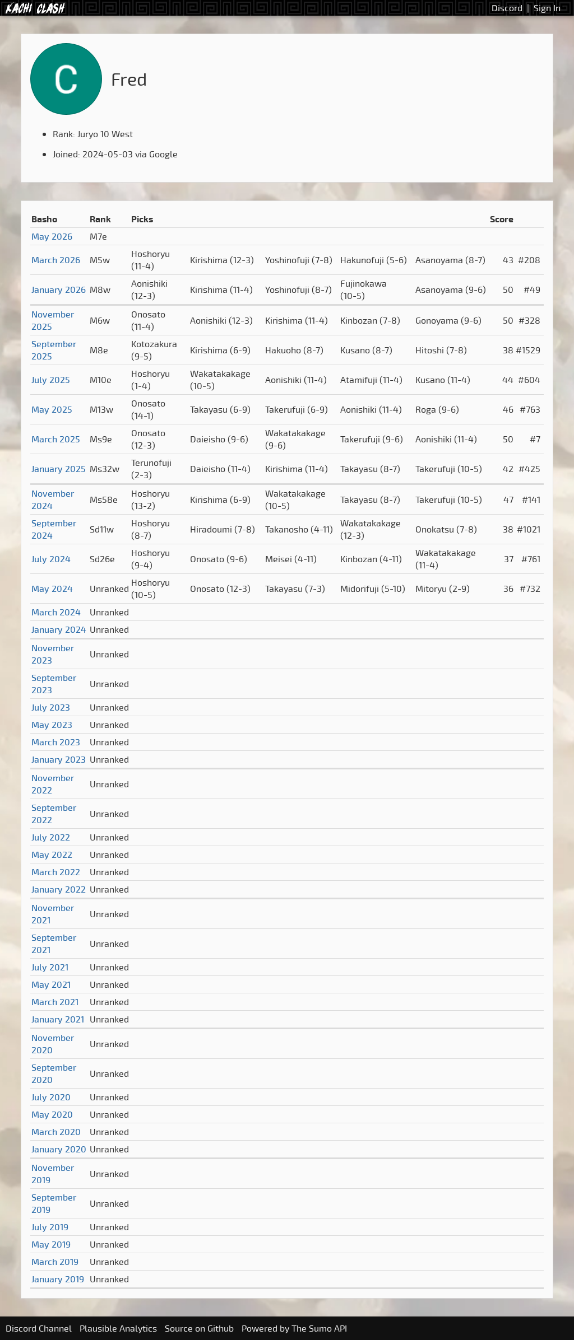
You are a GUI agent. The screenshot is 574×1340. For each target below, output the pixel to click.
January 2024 (58, 629)
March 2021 (54, 1002)
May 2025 (51, 409)
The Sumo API (319, 1328)
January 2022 (58, 889)
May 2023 (51, 724)
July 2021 (49, 967)
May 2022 (51, 854)
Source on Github (199, 1328)
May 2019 (51, 1244)
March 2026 (55, 260)
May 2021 (51, 984)
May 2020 (52, 1114)
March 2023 (55, 742)
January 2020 (58, 1149)
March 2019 (54, 1261)
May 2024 (52, 588)
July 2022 (50, 837)
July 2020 (51, 1097)
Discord (507, 8)
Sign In (547, 8)
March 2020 (56, 1132)
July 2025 (50, 379)
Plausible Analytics (118, 1328)
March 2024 (56, 612)
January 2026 (58, 289)
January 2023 (58, 759)
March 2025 (55, 439)
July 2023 (50, 707)
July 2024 (51, 559)
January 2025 (58, 469)
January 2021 (57, 1019)
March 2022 (55, 872)
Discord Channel (39, 1328)
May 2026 (51, 236)
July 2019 (49, 1227)
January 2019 (57, 1279)
